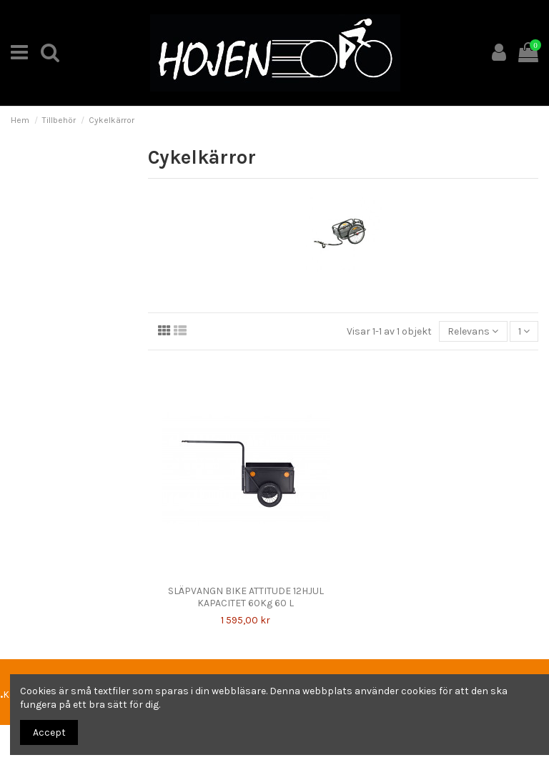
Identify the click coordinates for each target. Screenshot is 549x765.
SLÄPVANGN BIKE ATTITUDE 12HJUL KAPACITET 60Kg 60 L (246, 597)
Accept (49, 732)
